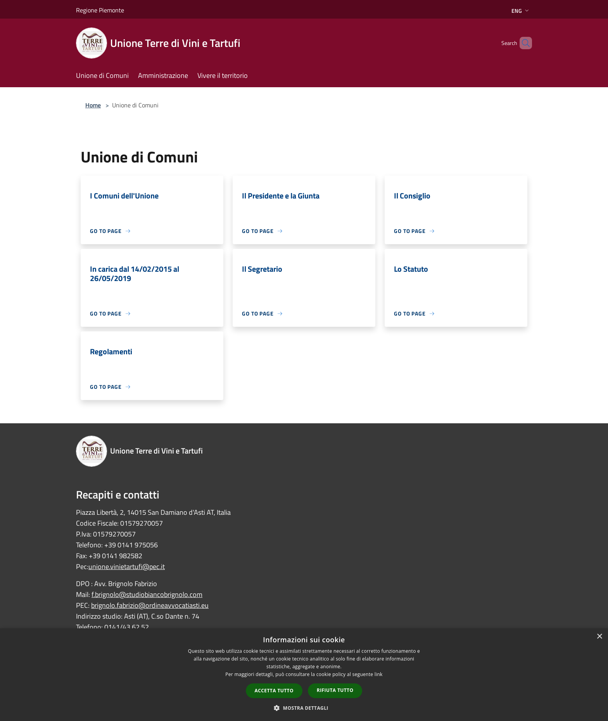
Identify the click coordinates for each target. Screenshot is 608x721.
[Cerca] (522, 43)
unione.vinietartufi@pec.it (126, 566)
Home (93, 105)
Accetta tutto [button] (274, 690)
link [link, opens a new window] (379, 674)
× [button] (599, 637)
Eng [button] (520, 11)
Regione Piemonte (100, 10)
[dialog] (304, 674)
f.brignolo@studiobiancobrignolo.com (147, 594)
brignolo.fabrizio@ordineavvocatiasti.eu (150, 605)
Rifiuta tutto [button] (335, 690)
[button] (304, 708)
